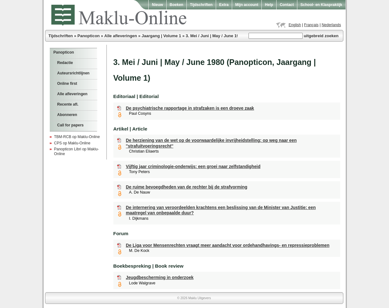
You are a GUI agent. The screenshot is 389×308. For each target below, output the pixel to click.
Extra (224, 5)
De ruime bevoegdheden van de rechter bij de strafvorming (187, 187)
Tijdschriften (201, 5)
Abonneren (67, 115)
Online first (67, 83)
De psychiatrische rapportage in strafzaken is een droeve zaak (190, 108)
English (295, 25)
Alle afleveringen (120, 35)
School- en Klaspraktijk (321, 5)
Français (311, 25)
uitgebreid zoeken (321, 35)
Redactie (65, 63)
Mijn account (246, 5)
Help (269, 5)
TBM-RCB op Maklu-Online (77, 137)
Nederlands (331, 25)
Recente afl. (67, 104)
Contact (287, 5)
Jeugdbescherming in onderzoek (160, 277)
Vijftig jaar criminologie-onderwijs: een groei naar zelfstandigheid (193, 166)
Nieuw (157, 5)
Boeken (176, 5)
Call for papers (70, 125)
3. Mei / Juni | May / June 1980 (214, 35)
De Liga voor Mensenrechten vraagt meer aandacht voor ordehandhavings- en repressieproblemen (227, 245)
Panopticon (88, 35)
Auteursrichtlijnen (73, 73)
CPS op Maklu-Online (72, 143)
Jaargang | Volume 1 (161, 35)
